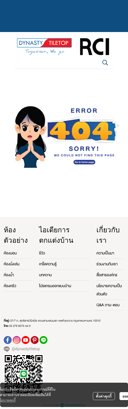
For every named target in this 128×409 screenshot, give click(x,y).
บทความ (45, 275)
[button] (105, 62)
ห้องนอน (10, 253)
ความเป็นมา (105, 253)
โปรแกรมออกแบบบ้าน (55, 286)
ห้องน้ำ (9, 275)
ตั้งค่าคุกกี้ (104, 396)
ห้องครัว (10, 286)
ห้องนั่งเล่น (11, 264)
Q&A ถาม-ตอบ (108, 305)
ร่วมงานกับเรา (107, 264)
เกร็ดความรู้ (48, 264)
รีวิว (42, 253)
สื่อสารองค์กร (106, 275)
